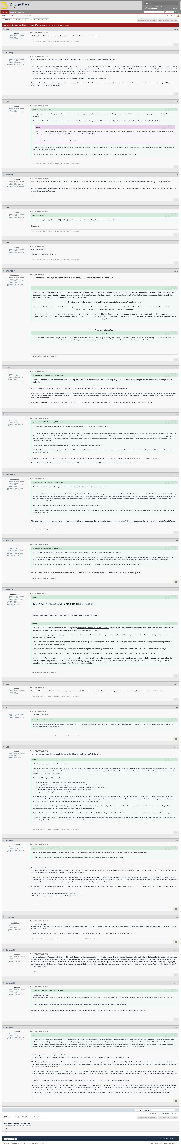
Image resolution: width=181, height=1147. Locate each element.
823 (27, 19)
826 (39, 19)
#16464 (176, 175)
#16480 (176, 1027)
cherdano (10, 917)
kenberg (9, 53)
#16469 (176, 414)
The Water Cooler (32, 15)
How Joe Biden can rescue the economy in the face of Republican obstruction (58, 754)
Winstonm (10, 271)
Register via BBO (152, 8)
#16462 (176, 52)
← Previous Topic (152, 1113)
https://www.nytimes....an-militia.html (43, 254)
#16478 (176, 950)
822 (23, 19)
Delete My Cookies (25, 1143)
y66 (7, 29)
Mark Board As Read (38, 1143)
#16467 (176, 271)
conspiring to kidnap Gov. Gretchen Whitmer (93, 628)
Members (13, 12)
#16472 (176, 589)
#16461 (176, 29)
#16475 (176, 747)
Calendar (21, 12)
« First (15, 19)
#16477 (176, 917)
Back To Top (6, 1143)
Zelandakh (10, 950)
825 (35, 19)
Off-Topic (22, 15)
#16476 (176, 840)
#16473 (176, 684)
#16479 (176, 983)
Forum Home (15, 1143)
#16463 (176, 102)
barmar (9, 368)
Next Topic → (174, 1113)
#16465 (176, 207)
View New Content (170, 15)
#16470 (176, 475)
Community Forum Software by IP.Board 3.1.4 (164, 1143)
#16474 (176, 707)
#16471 (176, 540)
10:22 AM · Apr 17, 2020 (85, 604)
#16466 (176, 242)
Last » (47, 19)
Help (174, 8)
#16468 (176, 367)
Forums (5, 12)
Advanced (178, 12)
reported (143, 340)
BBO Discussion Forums (9, 15)
